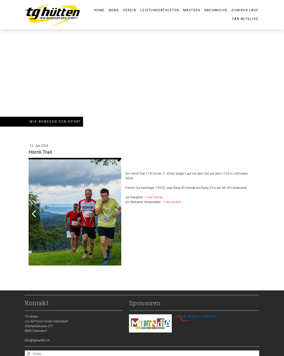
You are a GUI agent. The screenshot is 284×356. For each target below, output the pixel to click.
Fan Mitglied (245, 19)
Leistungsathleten (159, 10)
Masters (191, 10)
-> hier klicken (153, 197)
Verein (129, 10)
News (114, 10)
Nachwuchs (215, 10)
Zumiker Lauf (244, 10)
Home (99, 10)
